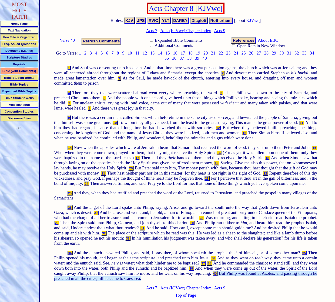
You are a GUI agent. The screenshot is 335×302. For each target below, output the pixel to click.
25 (243, 53)
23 (228, 53)
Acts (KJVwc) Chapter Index (185, 30)
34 (312, 53)
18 (190, 53)
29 (274, 53)
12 (145, 53)
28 (266, 53)
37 (182, 58)
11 (137, 53)
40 (204, 58)
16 (175, 53)
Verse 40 (67, 40)
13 (152, 53)
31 (289, 53)
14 (160, 53)
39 (197, 58)
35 (166, 58)
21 (213, 53)
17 (183, 53)
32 (297, 53)
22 (221, 53)
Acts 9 (219, 30)
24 (236, 53)
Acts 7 (151, 30)
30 (281, 53)
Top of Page (185, 295)
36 (174, 58)
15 (167, 53)
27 (259, 53)
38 (189, 58)
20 (205, 53)
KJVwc (252, 20)
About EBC (268, 40)
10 (130, 53)
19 (198, 53)
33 (304, 53)
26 (251, 53)
